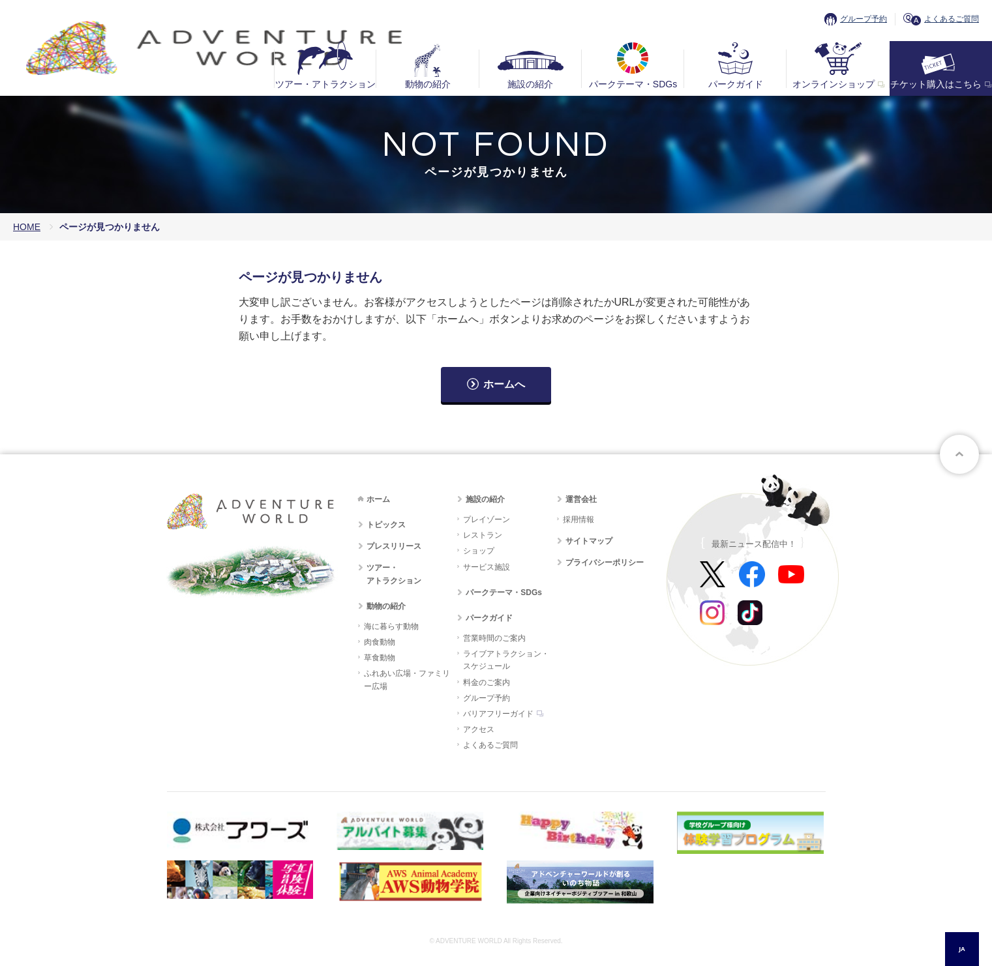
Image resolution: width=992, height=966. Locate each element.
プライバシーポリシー (604, 562)
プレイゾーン (486, 519)
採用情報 (578, 519)
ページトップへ (959, 454)
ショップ (478, 550)
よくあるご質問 (951, 18)
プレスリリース (394, 546)
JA (962, 948)
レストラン (482, 535)
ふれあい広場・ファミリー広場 (407, 679)
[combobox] (962, 949)
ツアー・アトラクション (325, 84)
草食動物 (379, 657)
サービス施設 (486, 567)
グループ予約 (863, 18)
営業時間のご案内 (494, 638)
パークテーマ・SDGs (633, 84)
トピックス (386, 524)
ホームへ (504, 384)
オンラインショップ (833, 84)
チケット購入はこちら (936, 84)
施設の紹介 (530, 84)
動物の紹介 (428, 84)
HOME (26, 227)
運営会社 (581, 499)
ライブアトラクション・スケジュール (506, 660)
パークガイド (735, 84)
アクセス (478, 729)
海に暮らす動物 (391, 626)
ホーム (378, 499)
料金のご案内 (486, 682)
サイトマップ (588, 541)
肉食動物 (379, 642)
